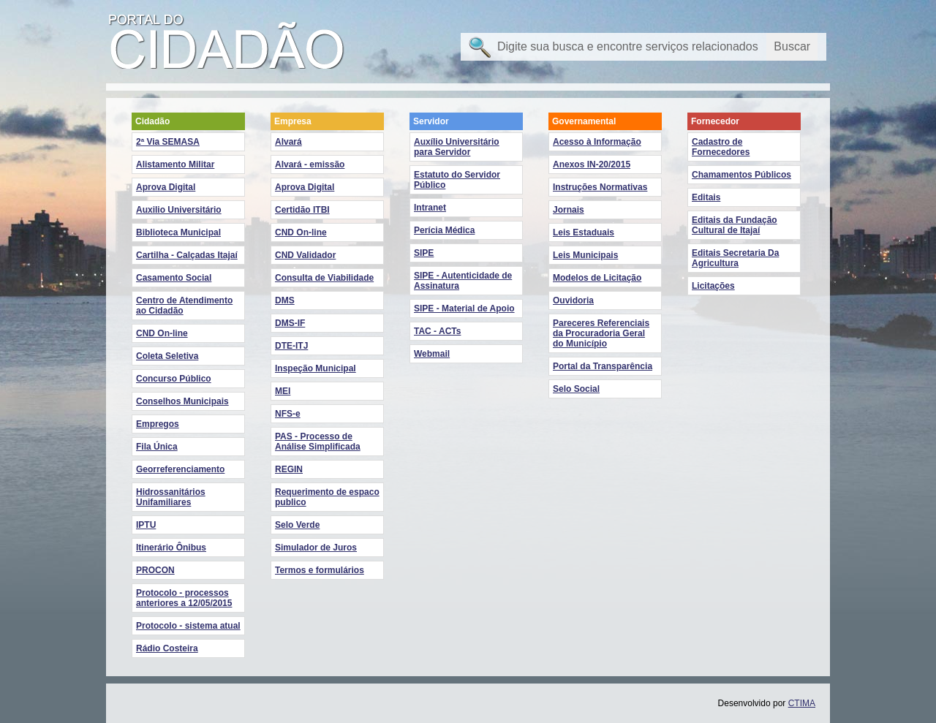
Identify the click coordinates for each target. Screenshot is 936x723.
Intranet (430, 207)
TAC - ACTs (437, 331)
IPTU (146, 525)
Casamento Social (173, 278)
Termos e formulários (319, 570)
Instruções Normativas (600, 187)
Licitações (713, 286)
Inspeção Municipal (315, 368)
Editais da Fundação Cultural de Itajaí (734, 225)
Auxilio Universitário (179, 210)
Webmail (432, 354)
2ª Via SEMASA (168, 142)
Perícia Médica (444, 230)
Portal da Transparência (602, 366)
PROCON (155, 570)
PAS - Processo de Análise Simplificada (318, 441)
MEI (282, 391)
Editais (706, 197)
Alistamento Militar (175, 164)
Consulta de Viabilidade (324, 278)
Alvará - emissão (309, 164)
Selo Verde (297, 525)
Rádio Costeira (167, 648)
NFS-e (288, 414)
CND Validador (305, 255)
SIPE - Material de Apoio (464, 308)
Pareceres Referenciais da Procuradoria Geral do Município (601, 333)
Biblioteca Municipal (178, 232)
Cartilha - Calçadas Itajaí (187, 255)
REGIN (289, 469)
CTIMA (801, 703)
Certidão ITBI (302, 210)
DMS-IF (290, 323)
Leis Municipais (585, 255)
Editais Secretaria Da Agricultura (735, 258)
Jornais (568, 210)
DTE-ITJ (291, 346)
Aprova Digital (165, 187)
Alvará (288, 142)
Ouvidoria (573, 300)
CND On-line (162, 333)
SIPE (424, 253)
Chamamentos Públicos (741, 175)
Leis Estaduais (583, 232)
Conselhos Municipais (182, 401)
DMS (285, 300)
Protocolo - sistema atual (188, 626)
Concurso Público (173, 379)
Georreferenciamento (180, 469)
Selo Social (576, 389)
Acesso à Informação (597, 142)
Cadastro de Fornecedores (721, 147)
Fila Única (157, 447)
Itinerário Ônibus (171, 547)
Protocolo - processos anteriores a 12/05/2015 (184, 598)
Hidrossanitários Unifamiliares (170, 497)
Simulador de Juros (316, 547)
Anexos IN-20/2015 (591, 164)
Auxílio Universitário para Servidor (456, 147)
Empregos (157, 424)
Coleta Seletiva (167, 356)
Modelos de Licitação (597, 278)
